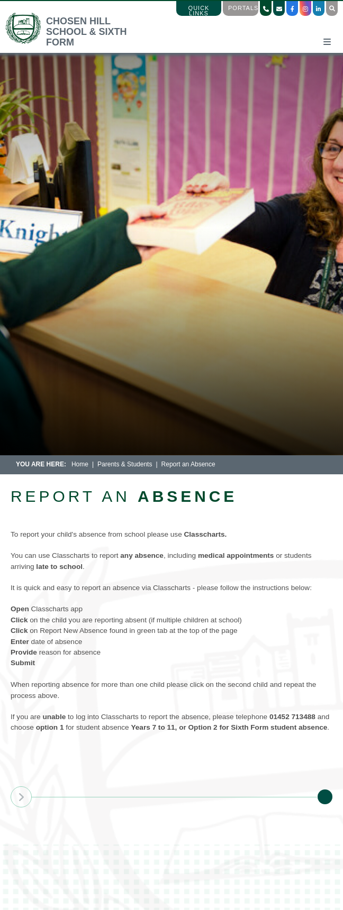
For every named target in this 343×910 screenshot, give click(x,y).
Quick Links (199, 10)
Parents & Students (124, 464)
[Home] (76, 42)
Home (79, 464)
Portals (243, 8)
